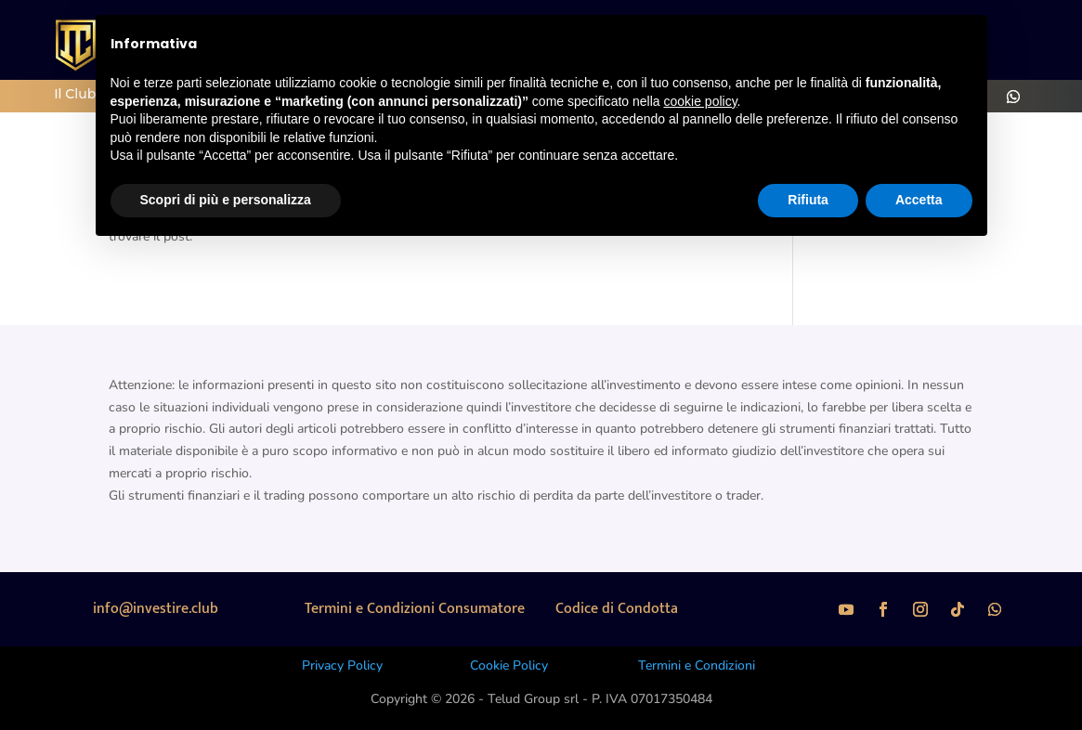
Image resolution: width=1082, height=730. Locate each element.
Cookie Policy (509, 665)
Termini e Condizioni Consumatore (415, 608)
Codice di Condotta (616, 608)
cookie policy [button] (700, 101)
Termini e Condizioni (696, 665)
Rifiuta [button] (808, 199)
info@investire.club (155, 608)
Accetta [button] (919, 199)
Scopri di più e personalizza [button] (225, 199)
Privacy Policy (342, 665)
